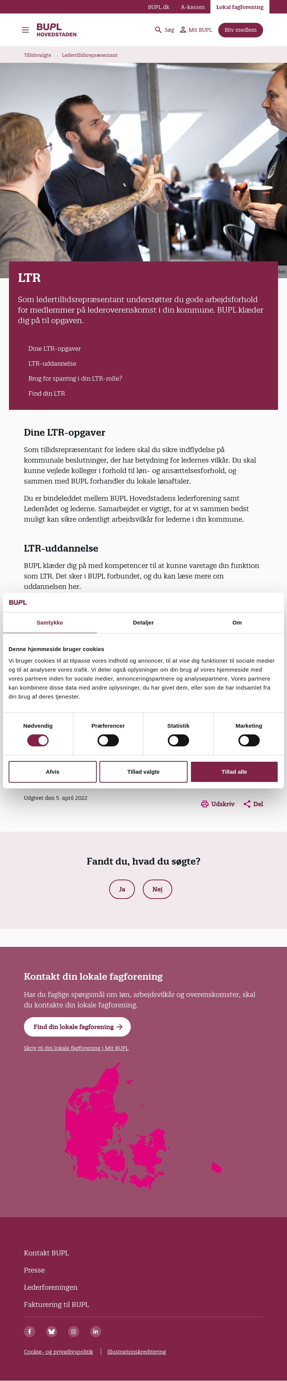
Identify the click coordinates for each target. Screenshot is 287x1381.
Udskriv (218, 804)
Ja (122, 889)
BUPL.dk (158, 7)
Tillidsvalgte (37, 55)
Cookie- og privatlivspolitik (58, 1351)
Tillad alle (234, 771)
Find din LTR (46, 393)
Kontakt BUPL (46, 1253)
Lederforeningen (51, 1287)
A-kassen (193, 7)
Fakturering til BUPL (56, 1304)
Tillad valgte (143, 771)
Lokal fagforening (239, 7)
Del (253, 804)
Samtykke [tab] (50, 622)
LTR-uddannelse (52, 363)
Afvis (52, 771)
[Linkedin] (95, 1331)
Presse (34, 1270)
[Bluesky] (51, 1331)
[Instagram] (73, 1331)
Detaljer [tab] (143, 622)
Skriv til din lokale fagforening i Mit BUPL (76, 1048)
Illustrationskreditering (136, 1351)
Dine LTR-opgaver (54, 348)
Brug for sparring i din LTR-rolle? (75, 378)
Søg (164, 29)
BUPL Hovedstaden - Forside (57, 30)
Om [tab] (237, 622)
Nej (157, 889)
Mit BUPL (196, 30)
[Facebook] (29, 1331)
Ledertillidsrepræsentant (90, 55)
